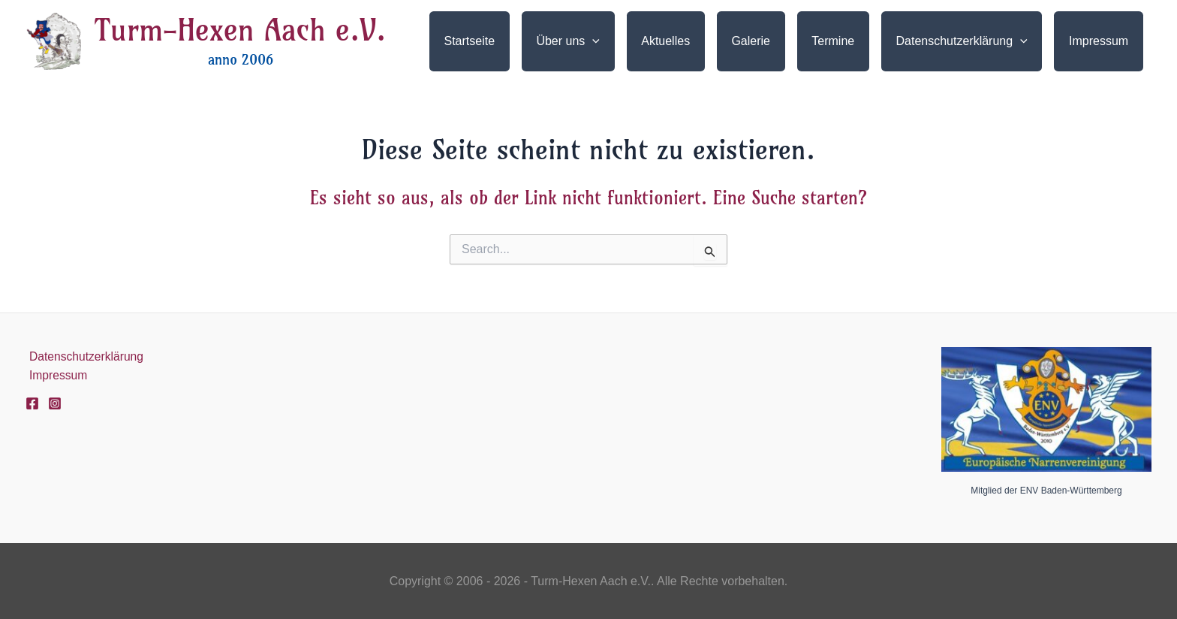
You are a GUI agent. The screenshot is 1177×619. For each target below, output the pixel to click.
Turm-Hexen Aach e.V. (240, 30)
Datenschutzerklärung (84, 356)
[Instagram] (55, 404)
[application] (623, 41)
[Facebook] (32, 404)
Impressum (55, 376)
